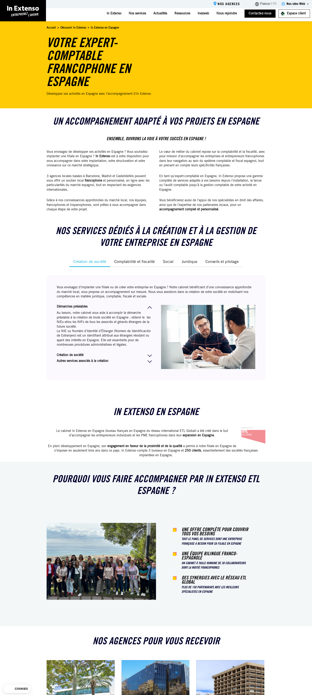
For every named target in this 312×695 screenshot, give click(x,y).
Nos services (137, 13)
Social (168, 262)
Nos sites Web (295, 4)
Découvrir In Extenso (73, 28)
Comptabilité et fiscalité (134, 262)
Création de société (89, 262)
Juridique (189, 262)
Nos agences (229, 4)
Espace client (296, 13)
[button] (17, 689)
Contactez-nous (260, 13)
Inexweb (203, 13)
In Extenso (114, 13)
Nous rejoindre (226, 13)
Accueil (51, 28)
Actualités (160, 13)
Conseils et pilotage (222, 262)
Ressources (182, 13)
